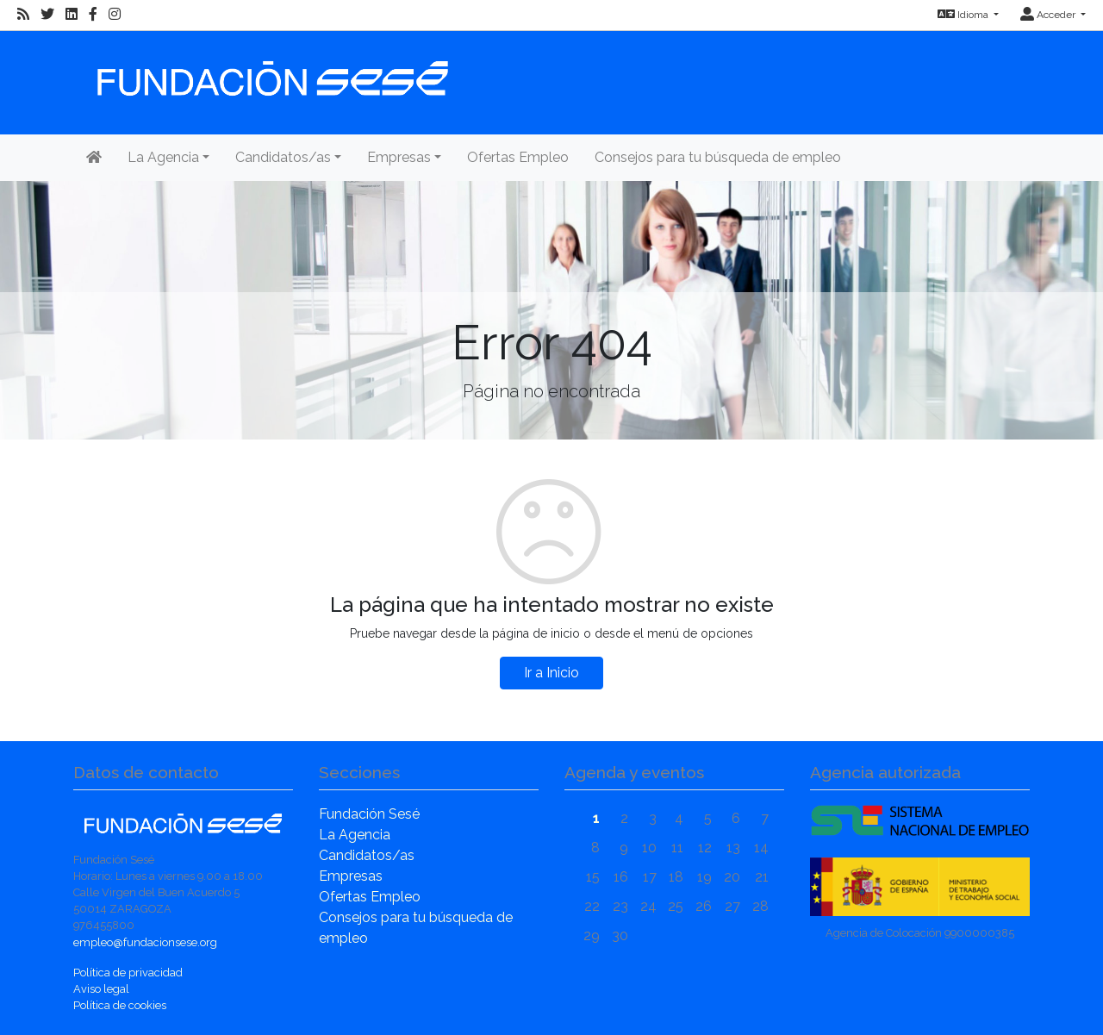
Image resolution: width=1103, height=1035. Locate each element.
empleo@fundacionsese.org (145, 942)
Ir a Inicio (551, 672)
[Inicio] (270, 70)
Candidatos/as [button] (283, 157)
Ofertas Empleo (518, 157)
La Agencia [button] (163, 157)
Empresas (351, 876)
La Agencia (354, 834)
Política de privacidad (128, 972)
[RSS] (23, 15)
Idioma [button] (964, 15)
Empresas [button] (399, 157)
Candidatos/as (366, 855)
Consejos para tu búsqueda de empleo (718, 157)
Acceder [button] (1049, 15)
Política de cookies (119, 1005)
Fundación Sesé (369, 814)
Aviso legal (101, 988)
